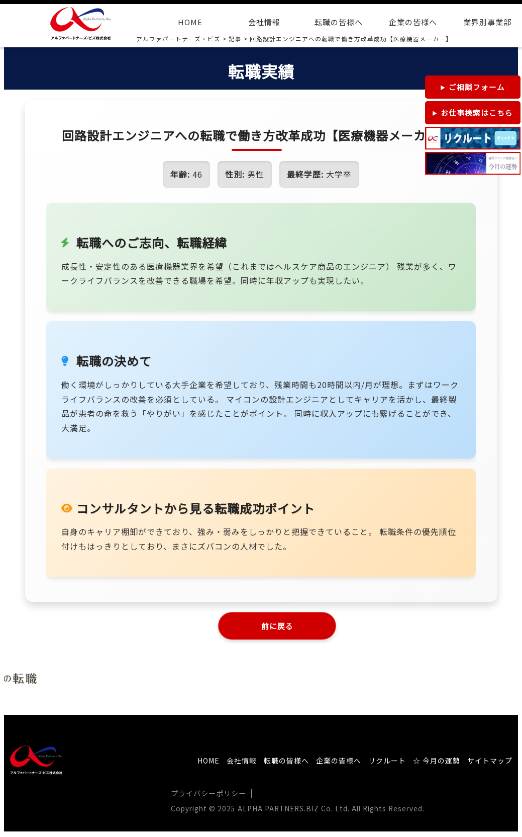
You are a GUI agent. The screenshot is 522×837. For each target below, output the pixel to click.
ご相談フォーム (477, 87)
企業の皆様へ (413, 22)
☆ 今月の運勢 (436, 763)
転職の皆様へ (339, 22)
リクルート (387, 763)
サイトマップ (489, 763)
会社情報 (264, 22)
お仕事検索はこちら (477, 112)
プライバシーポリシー (208, 795)
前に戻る (277, 627)
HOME (190, 22)
